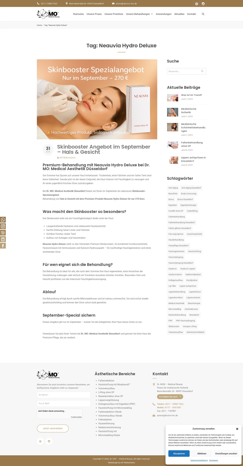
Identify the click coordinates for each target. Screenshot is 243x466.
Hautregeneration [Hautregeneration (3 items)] (176, 251)
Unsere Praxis (94, 14)
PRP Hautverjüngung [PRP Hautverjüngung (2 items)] (185, 320)
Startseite (78, 14)
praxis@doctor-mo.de (126, 3)
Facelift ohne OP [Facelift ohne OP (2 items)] (176, 211)
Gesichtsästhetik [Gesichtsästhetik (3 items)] (194, 234)
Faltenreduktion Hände (110, 411)
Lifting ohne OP (106, 392)
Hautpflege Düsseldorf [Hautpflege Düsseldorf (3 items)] (179, 245)
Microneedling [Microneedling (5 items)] (175, 309)
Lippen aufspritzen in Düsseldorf (193, 159)
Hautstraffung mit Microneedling (115, 408)
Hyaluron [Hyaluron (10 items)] (173, 269)
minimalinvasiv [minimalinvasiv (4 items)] (191, 309)
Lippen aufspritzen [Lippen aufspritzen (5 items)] (188, 286)
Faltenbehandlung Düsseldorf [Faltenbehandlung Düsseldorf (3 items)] (182, 222)
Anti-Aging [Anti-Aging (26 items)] (173, 188)
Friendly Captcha (76, 417)
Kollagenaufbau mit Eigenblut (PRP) (116, 404)
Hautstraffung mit (107, 431)
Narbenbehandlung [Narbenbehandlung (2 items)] (177, 315)
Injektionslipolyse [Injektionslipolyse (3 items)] (193, 274)
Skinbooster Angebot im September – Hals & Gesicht (103, 149)
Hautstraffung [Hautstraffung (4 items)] (194, 251)
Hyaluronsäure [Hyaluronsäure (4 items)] (175, 274)
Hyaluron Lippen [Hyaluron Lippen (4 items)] (187, 269)
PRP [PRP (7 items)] (170, 320)
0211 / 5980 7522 (49, 3)
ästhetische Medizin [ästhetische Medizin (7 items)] (195, 332)
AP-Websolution (67, 157)
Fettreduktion (105, 419)
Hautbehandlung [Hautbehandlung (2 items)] (176, 240)
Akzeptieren (179, 453)
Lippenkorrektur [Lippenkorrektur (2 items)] (176, 297)
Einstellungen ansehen (226, 453)
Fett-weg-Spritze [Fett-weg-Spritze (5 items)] (176, 234)
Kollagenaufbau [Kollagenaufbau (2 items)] (176, 280)
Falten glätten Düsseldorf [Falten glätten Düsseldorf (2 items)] (180, 228)
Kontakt (191, 14)
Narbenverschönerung (109, 427)
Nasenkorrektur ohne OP (110, 396)
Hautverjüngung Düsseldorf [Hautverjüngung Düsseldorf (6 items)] (181, 263)
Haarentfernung (106, 423)
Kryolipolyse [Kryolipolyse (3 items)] (191, 280)
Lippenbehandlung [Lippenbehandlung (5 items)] (177, 292)
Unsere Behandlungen (139, 14)
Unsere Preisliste (114, 14)
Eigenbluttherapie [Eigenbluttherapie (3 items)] (188, 205)
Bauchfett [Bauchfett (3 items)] (173, 193)
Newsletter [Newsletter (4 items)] (194, 315)
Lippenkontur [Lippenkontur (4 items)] (195, 292)
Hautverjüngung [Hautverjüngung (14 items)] (176, 257)
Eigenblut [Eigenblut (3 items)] (173, 205)
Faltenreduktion (106, 380)
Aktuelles (179, 14)
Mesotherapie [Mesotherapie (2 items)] (194, 303)
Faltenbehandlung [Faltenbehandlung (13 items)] (177, 217)
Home (39, 25)
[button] (237, 428)
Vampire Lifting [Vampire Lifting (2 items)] (190, 326)
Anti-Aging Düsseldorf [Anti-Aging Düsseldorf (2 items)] (191, 188)
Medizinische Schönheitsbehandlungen (193, 127)
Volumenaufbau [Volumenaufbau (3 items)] (176, 332)
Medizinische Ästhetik (188, 110)
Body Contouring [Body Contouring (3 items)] (188, 193)
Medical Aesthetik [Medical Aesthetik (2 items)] (176, 303)
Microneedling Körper (109, 435)
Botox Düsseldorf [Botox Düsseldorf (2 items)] (185, 199)
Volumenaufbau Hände (110, 415)
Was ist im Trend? (191, 95)
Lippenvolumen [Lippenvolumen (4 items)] (193, 297)
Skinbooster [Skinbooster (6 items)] (174, 326)
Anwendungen (163, 14)
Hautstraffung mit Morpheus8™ (114, 384)
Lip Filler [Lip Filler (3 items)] (172, 286)
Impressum (213, 460)
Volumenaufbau (106, 388)
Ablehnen (201, 453)
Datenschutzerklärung (199, 460)
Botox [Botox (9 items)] (171, 199)
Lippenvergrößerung (108, 400)
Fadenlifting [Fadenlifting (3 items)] (192, 211)
